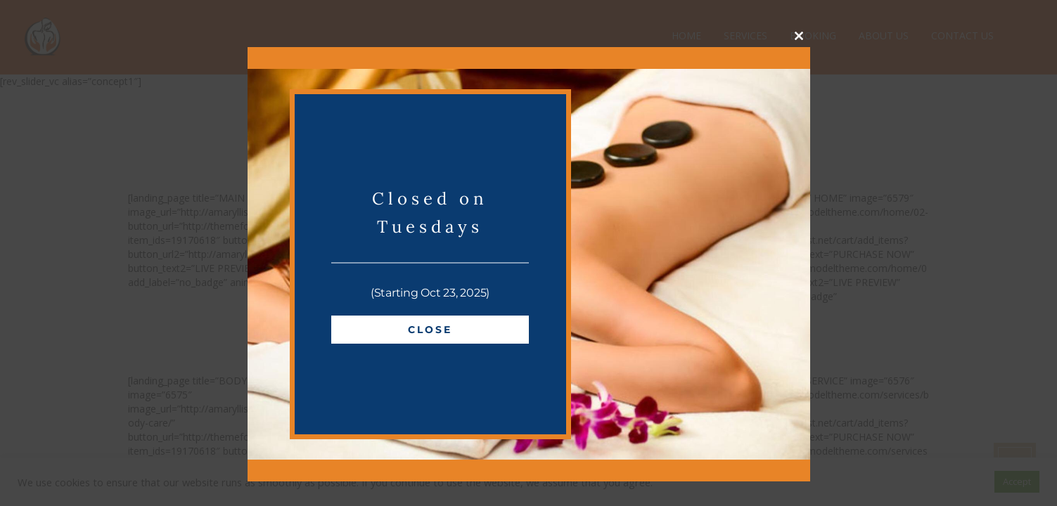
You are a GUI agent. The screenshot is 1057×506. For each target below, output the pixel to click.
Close (430, 329)
